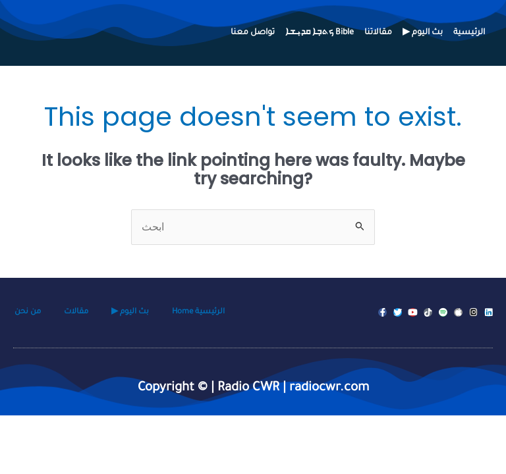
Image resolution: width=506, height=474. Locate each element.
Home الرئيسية (198, 312)
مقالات (76, 312)
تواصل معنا (253, 33)
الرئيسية (469, 33)
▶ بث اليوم (423, 33)
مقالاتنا (378, 33)
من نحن (27, 312)
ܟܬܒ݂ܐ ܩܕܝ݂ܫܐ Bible (319, 33)
